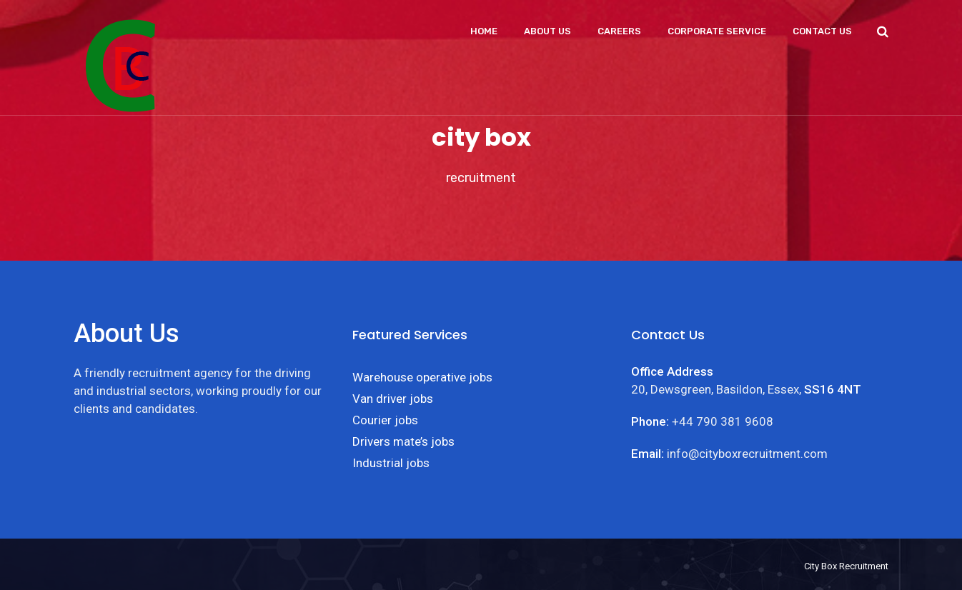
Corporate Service (717, 31)
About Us (547, 31)
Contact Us (822, 31)
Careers (619, 31)
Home (483, 31)
